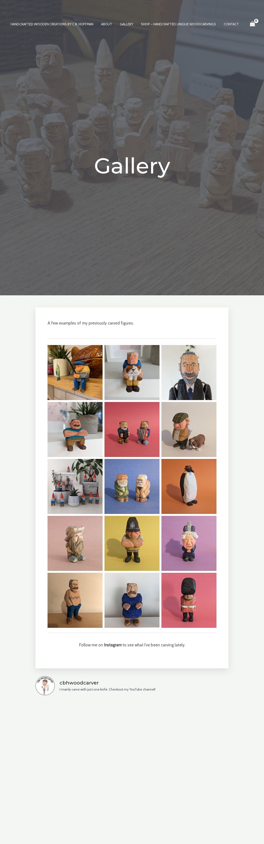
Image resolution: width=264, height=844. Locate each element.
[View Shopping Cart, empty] (250, 24)
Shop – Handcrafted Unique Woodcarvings (177, 24)
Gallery (126, 24)
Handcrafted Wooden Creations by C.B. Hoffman (54, 24)
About (107, 24)
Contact (229, 24)
